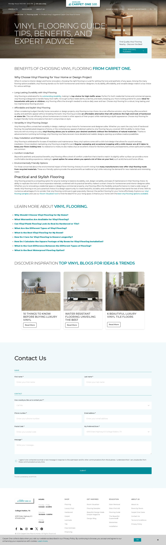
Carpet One (18, 15)
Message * (18, 439)
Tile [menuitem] (66, 524)
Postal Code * (19, 426)
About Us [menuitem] (134, 504)
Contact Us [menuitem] (135, 516)
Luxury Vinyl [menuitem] (69, 508)
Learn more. (43, 541)
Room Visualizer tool (49, 194)
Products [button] (13, 9)
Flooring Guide (32, 15)
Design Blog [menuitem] (91, 518)
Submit (83, 471)
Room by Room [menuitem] (137, 508)
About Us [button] (40, 9)
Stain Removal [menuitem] (114, 504)
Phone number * (20, 413)
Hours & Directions (114, 9)
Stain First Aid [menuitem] (114, 508)
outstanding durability (51, 96)
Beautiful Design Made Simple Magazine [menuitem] (95, 513)
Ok (137, 540)
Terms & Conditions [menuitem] (138, 520)
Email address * (90, 413)
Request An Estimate (137, 9)
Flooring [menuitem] (68, 504)
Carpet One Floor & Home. (31, 534)
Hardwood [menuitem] (69, 512)
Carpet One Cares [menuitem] (138, 512)
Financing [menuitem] (68, 532)
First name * (18, 376)
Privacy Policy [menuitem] (136, 524)
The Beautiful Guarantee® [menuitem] (114, 517)
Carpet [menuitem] (67, 516)
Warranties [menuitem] (113, 522)
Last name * (88, 376)
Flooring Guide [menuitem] (114, 512)
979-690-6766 (41, 4)
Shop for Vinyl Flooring (133, 51)
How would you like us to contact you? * (29, 400)
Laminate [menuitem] (68, 520)
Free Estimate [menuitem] (70, 528)
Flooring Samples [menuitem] (93, 508)
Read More (30, 325)
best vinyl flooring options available (133, 194)
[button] (151, 9)
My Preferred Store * (91, 426)
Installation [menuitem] (113, 526)
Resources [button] (27, 9)
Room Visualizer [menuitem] (93, 504)
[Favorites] (155, 9)
